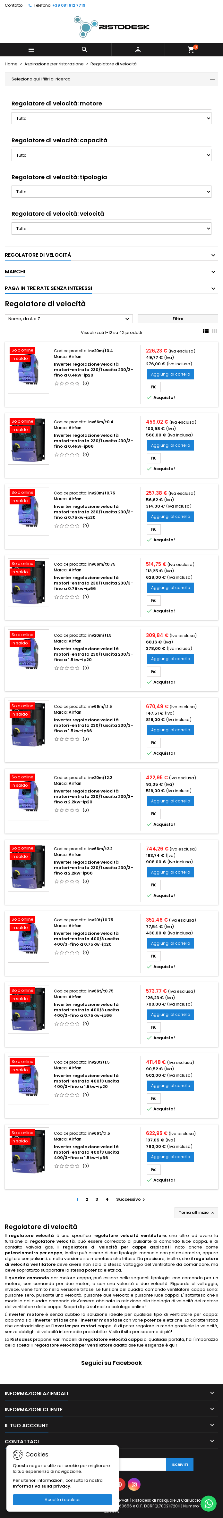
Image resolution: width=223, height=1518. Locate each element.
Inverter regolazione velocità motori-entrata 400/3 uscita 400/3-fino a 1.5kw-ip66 (86, 1152)
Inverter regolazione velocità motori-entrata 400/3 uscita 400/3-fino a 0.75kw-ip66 (86, 1009)
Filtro (178, 318)
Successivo (131, 1199)
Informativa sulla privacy (41, 1486)
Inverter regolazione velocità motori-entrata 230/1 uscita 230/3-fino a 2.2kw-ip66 (93, 867)
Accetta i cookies (63, 1500)
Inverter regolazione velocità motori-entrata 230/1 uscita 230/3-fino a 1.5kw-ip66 (93, 725)
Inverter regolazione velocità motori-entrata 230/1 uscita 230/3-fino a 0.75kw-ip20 (93, 511)
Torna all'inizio (197, 1212)
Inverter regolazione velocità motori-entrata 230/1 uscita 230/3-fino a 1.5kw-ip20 (93, 654)
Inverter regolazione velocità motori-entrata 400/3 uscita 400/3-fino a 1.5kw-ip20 (86, 1081)
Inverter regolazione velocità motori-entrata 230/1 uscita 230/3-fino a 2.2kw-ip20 (93, 796)
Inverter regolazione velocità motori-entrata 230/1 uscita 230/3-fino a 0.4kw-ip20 (93, 369)
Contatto (13, 5)
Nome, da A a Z (69, 319)
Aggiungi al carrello (170, 374)
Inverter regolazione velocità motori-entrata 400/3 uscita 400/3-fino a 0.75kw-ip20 (86, 938)
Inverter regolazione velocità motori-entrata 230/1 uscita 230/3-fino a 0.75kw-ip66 (93, 583)
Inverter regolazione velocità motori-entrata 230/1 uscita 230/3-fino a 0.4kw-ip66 (93, 440)
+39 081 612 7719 (68, 5)
